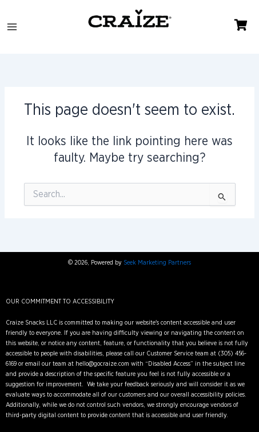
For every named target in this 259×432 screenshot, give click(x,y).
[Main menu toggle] (12, 27)
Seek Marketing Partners (157, 262)
